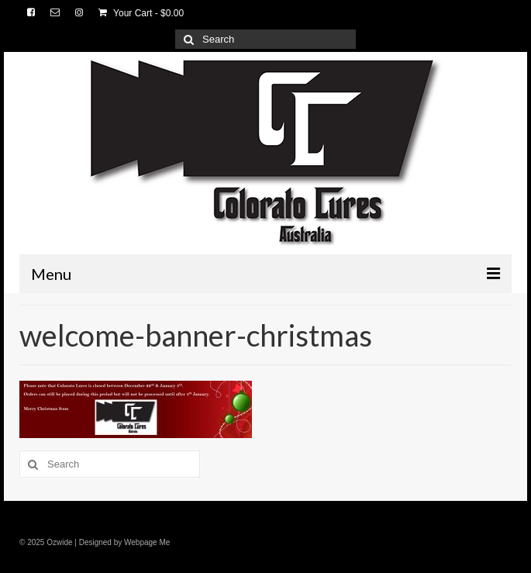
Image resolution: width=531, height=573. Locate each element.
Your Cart (141, 13)
